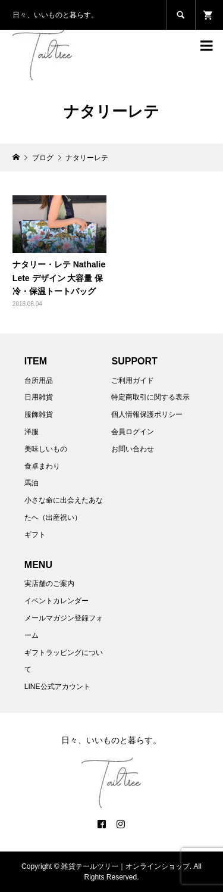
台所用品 (38, 380)
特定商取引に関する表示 (150, 397)
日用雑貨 (38, 397)
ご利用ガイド (132, 380)
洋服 (31, 432)
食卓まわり (42, 466)
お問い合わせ (132, 449)
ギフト (35, 535)
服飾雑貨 (38, 414)
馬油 (31, 483)
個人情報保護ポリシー (147, 414)
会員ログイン (132, 432)
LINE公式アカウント (57, 686)
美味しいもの (45, 449)
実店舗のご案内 (49, 583)
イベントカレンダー (56, 601)
